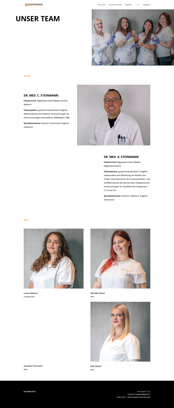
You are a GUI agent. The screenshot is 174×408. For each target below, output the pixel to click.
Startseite (101, 5)
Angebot (128, 5)
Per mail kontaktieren (111, 62)
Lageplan (146, 5)
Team (137, 5)
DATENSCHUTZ (30, 391)
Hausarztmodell (115, 5)
